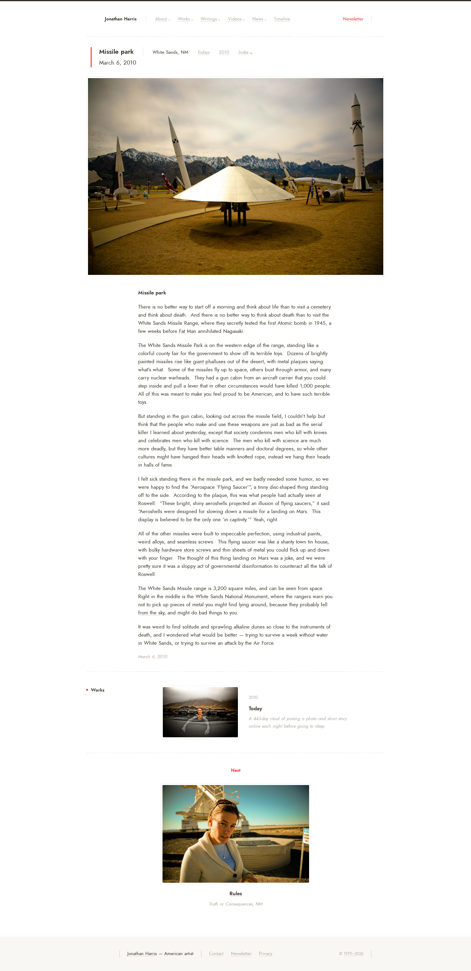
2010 (224, 52)
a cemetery (319, 306)
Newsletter (353, 19)
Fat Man (187, 331)
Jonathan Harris (121, 19)
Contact (216, 954)
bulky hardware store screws (180, 549)
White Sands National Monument (231, 596)
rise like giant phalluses (200, 361)
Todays (203, 52)
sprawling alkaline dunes (238, 626)
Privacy (265, 954)
